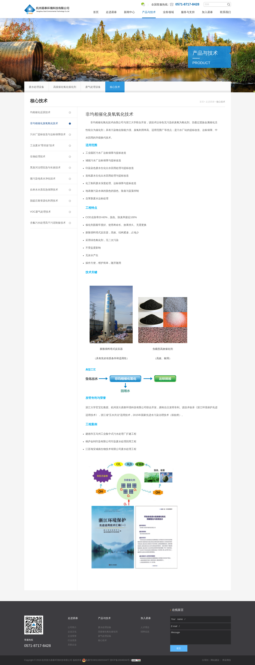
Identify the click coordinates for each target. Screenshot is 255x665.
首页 (96, 12)
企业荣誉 (72, 636)
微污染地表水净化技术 (50, 178)
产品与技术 (149, 12)
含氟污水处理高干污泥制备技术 (50, 222)
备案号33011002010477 (95, 660)
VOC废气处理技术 (50, 211)
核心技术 (115, 86)
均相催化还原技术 (50, 112)
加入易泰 (207, 12)
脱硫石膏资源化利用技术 (50, 200)
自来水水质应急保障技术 (50, 189)
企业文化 (72, 631)
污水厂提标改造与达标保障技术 (50, 134)
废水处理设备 (36, 86)
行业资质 (72, 640)
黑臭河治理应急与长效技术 (50, 167)
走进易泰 (111, 12)
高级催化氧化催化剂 (64, 86)
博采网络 (226, 660)
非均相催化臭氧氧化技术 (50, 123)
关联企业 (72, 644)
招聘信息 (145, 631)
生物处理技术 (50, 156)
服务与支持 (188, 12)
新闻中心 (129, 12)
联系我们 (225, 12)
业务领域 (168, 12)
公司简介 (72, 627)
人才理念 (145, 627)
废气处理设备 (93, 86)
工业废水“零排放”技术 (50, 145)
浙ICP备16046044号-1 (121, 660)
